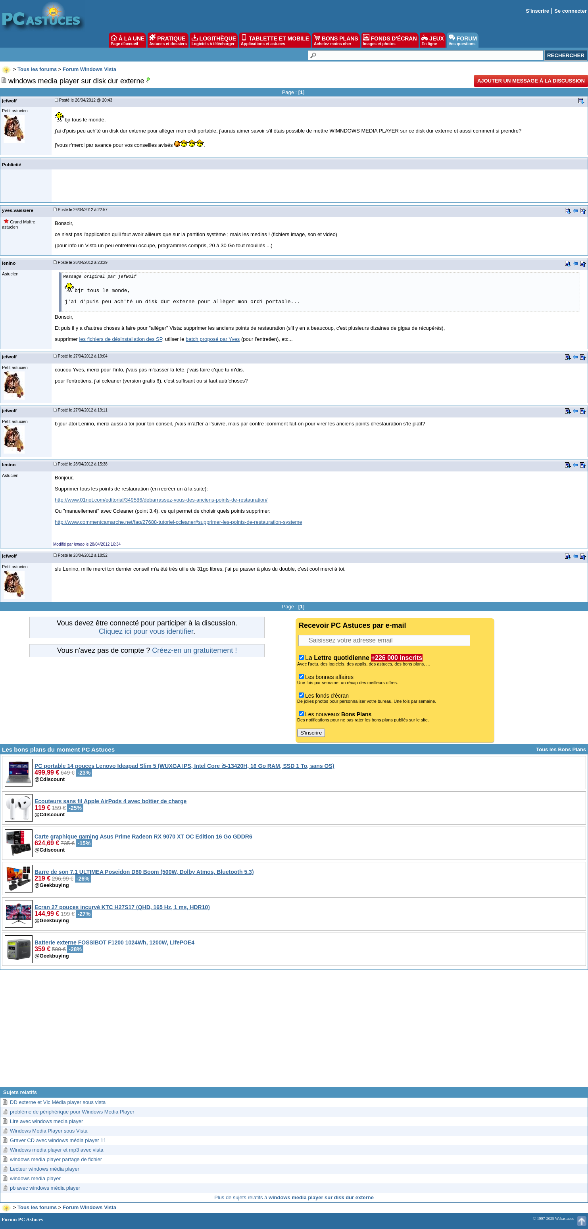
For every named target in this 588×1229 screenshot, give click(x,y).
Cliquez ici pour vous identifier (146, 631)
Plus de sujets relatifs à (294, 1197)
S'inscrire (537, 11)
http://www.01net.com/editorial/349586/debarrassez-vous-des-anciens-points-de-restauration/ (161, 500)
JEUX (432, 40)
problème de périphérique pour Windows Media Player (72, 1112)
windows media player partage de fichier (56, 1159)
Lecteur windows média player (44, 1169)
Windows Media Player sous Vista (49, 1131)
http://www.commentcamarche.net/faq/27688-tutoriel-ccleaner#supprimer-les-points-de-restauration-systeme (178, 522)
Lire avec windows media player (46, 1121)
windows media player (35, 1178)
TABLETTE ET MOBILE (275, 40)
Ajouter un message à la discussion (531, 81)
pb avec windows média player (45, 1188)
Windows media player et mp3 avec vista (57, 1150)
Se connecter (570, 11)
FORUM (463, 40)
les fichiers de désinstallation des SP (120, 339)
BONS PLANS (336, 40)
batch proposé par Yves (213, 339)
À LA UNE (127, 40)
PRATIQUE (168, 40)
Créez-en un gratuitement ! (194, 650)
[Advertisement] (294, 1031)
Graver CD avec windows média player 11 (58, 1140)
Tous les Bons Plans (561, 749)
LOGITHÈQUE (214, 40)
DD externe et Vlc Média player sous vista (58, 1102)
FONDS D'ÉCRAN (390, 40)
